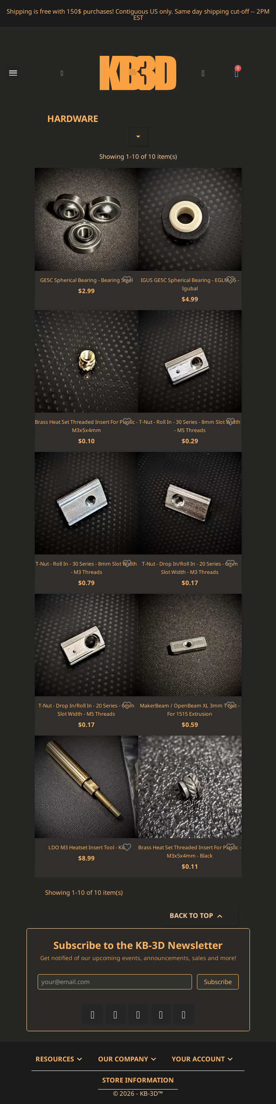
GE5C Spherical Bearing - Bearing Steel (86, 280)
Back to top (197, 916)
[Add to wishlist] (127, 279)
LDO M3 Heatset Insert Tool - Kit (86, 847)
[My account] (203, 73)
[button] (62, 73)
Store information (138, 1080)
